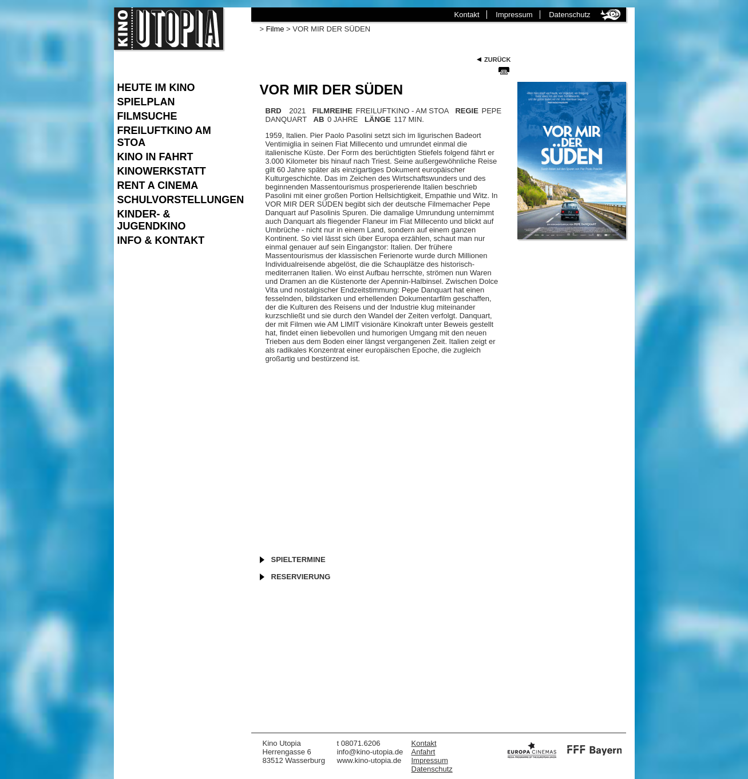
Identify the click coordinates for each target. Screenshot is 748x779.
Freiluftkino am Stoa (164, 136)
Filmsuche (147, 116)
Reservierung (301, 576)
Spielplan (146, 102)
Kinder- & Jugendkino (151, 220)
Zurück (497, 59)
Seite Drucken (504, 70)
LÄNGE (378, 119)
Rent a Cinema (158, 185)
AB (319, 119)
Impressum (514, 14)
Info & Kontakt (161, 240)
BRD (274, 110)
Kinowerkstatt (161, 171)
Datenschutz (569, 14)
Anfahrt (423, 752)
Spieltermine (298, 559)
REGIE (466, 110)
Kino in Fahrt (155, 157)
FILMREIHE (332, 110)
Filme (275, 29)
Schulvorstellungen (178, 199)
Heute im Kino (156, 87)
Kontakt (467, 14)
